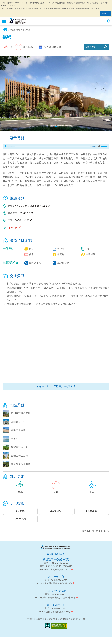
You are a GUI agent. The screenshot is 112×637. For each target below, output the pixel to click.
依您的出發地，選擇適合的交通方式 (56, 386)
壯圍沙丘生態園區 (56, 590)
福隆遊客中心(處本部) (56, 559)
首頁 (5, 29)
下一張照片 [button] (110, 94)
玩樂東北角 (15, 30)
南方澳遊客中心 (56, 605)
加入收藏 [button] (28, 47)
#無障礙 (20, 511)
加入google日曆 (52, 47)
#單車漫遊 (56, 511)
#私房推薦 (91, 511)
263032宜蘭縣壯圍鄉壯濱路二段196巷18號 (54, 597)
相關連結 (12, 227)
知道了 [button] (105, 14)
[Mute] (99, 146)
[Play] (6, 146)
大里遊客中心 (56, 576)
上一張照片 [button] (2, 94)
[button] (7, 47)
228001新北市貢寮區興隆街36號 (54, 569)
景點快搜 (26, 30)
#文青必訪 (20, 519)
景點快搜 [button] (91, 47)
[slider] (52, 146)
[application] (56, 146)
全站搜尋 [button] (108, 21)
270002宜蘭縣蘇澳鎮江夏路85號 (54, 612)
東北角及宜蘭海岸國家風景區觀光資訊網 (17, 21)
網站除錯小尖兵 (57, 554)
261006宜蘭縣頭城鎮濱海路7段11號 (54, 583)
